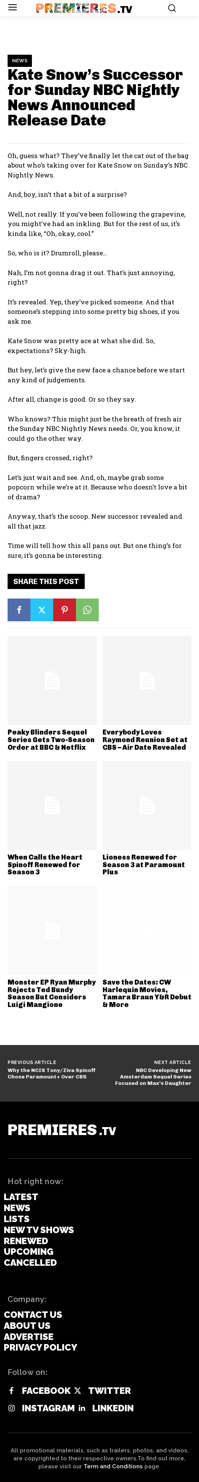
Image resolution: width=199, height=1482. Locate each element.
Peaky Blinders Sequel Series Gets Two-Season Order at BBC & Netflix (51, 740)
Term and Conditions (113, 1466)
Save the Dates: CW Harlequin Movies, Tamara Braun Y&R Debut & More (147, 993)
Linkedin (113, 1408)
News (20, 61)
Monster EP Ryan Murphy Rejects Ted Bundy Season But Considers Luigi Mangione (52, 993)
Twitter (109, 1390)
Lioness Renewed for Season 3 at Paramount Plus (144, 865)
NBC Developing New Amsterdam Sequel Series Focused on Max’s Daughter (153, 1076)
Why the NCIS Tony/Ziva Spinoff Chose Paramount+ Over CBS (52, 1073)
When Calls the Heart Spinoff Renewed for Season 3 (45, 865)
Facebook (46, 1390)
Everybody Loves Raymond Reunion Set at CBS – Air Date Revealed (145, 740)
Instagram (48, 1408)
